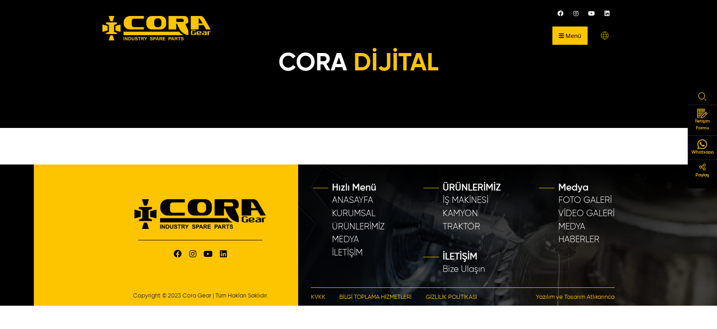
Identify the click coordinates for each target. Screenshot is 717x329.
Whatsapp (702, 146)
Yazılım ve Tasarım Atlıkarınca (575, 297)
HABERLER (578, 239)
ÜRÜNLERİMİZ (358, 227)
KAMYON (460, 213)
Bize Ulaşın (464, 269)
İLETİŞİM (347, 253)
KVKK (318, 297)
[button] (605, 35)
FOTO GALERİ (585, 200)
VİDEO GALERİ (586, 213)
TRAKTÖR (461, 227)
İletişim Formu (702, 119)
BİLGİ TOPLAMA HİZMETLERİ (375, 297)
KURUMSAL (353, 213)
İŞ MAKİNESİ (465, 200)
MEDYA (345, 239)
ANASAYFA (352, 200)
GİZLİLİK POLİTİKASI (451, 297)
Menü (570, 36)
